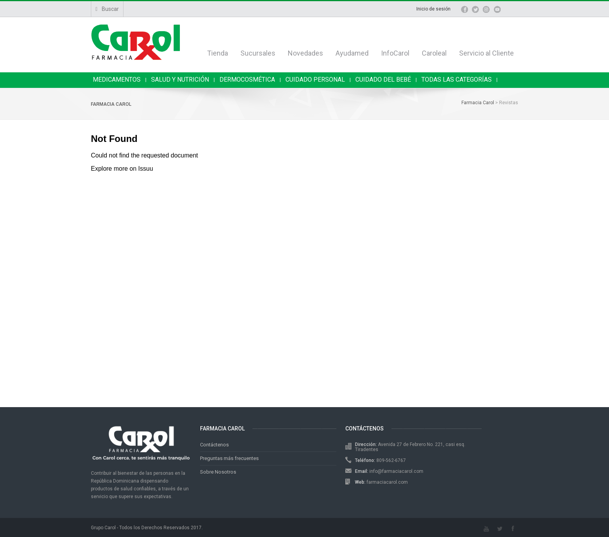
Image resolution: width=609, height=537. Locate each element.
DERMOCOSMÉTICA (247, 79)
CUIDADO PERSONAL (315, 79)
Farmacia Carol (111, 104)
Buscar (107, 9)
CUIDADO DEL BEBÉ (383, 79)
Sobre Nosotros (218, 472)
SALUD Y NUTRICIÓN (180, 79)
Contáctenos (214, 445)
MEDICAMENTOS (117, 79)
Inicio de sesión (433, 9)
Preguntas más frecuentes (229, 458)
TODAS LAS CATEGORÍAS (456, 79)
